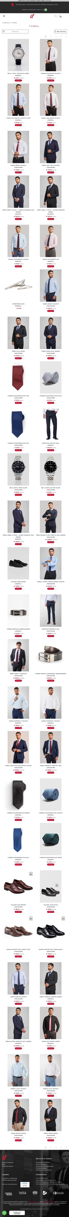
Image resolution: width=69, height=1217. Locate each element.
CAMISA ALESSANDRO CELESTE (18, 259)
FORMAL (14, 22)
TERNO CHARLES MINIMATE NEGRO (51, 996)
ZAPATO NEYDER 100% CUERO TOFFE (18, 949)
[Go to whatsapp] (4, 1213)
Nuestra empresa (7, 1162)
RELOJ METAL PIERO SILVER (18, 488)
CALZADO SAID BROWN (18, 905)
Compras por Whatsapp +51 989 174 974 (34, 9)
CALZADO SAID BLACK (50, 905)
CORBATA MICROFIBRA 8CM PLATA (51, 396)
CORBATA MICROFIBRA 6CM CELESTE (51, 813)
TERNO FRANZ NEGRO (51, 1133)
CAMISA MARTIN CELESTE (18, 996)
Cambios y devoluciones (43, 1170)
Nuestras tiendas (7, 1166)
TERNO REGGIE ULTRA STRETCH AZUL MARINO (50, 535)
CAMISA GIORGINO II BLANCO (50, 721)
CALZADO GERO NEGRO (18, 581)
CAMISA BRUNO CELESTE (51, 304)
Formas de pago (41, 1168)
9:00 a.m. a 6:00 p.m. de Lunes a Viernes (49, 1182)
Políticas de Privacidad (48, 1201)
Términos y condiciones (9, 1178)
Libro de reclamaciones (15, 1184)
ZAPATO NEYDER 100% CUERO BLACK (51, 949)
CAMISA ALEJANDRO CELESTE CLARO (18, 118)
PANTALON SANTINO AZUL (50, 443)
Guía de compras (41, 1164)
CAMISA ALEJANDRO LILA (50, 259)
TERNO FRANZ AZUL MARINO (50, 351)
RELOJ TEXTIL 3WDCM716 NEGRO (18, 73)
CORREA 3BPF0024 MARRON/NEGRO (18, 629)
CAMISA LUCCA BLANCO (50, 1088)
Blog (3, 1164)
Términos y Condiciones (33, 1201)
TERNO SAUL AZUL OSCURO (51, 165)
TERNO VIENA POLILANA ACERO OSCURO (18, 765)
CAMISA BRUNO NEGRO (18, 1133)
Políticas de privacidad (9, 1180)
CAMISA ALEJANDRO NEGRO (51, 1041)
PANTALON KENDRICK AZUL (51, 629)
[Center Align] (4, 16)
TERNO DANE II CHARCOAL (18, 673)
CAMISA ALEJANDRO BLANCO (50, 118)
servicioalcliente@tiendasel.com (46, 1180)
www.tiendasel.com (39, 1203)
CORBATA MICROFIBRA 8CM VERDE (51, 857)
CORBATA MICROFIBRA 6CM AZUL (18, 857)
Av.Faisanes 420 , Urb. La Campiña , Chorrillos (50, 1184)
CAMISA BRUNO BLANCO (18, 165)
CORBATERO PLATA (18, 304)
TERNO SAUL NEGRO (18, 351)
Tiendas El (6, 22)
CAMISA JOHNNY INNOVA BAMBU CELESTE (50, 581)
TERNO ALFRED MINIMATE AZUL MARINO (18, 1041)
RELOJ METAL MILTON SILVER (50, 488)
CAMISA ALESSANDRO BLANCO (51, 73)
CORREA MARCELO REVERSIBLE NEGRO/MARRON (50, 673)
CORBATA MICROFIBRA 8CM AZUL (18, 443)
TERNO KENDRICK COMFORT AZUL (51, 765)
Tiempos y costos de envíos (44, 1166)
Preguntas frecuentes (43, 1162)
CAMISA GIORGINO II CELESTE (18, 721)
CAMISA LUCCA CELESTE (18, 1088)
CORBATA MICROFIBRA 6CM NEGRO (18, 813)
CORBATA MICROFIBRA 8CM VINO (18, 396)
